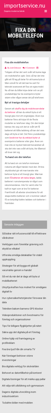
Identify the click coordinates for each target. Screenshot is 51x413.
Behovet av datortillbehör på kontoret (22, 372)
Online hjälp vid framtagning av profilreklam (18, 340)
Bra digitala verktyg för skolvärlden (20, 366)
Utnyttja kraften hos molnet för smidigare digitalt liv (24, 289)
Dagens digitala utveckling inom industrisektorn (19, 394)
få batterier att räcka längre (22, 178)
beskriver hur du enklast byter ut (25, 137)
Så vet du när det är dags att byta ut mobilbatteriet (21, 278)
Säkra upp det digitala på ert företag (21, 332)
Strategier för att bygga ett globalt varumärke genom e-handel (20, 267)
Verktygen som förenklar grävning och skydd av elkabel (22, 246)
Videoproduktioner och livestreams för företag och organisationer (23, 317)
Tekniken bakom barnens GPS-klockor (22, 308)
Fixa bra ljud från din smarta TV (18, 349)
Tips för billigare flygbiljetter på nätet (21, 325)
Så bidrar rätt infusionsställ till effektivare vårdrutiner (24, 235)
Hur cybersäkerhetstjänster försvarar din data (24, 300)
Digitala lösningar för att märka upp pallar (23, 379)
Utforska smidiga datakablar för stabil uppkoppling (22, 257)
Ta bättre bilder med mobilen (17, 402)
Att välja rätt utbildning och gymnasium (23, 385)
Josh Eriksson (15, 68)
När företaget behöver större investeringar (17, 357)
